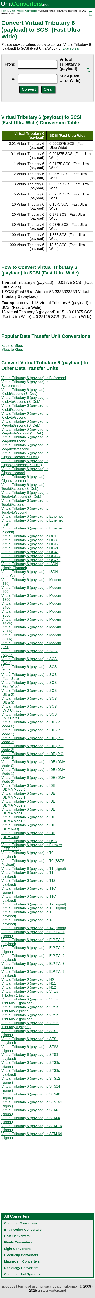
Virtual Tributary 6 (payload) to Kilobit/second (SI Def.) (24, 392)
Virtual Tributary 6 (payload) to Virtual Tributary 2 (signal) (30, 1009)
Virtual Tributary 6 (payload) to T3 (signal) (33, 908)
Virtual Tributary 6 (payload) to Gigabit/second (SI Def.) (24, 455)
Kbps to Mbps (12, 345)
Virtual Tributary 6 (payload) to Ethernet (32, 516)
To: (12, 78)
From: (10, 64)
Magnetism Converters (22, 1261)
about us (8, 1286)
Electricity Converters (21, 1255)
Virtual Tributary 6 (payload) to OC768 (30, 560)
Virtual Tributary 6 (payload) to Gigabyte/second (24, 479)
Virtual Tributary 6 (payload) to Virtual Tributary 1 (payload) (30, 1001)
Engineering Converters (23, 1229)
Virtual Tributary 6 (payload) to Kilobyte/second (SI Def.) (24, 399)
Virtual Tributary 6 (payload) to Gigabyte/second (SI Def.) (24, 463)
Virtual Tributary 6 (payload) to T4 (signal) (33, 928)
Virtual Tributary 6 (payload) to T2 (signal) (33, 904)
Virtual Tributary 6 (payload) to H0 (27, 979)
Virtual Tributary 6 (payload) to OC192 (30, 556)
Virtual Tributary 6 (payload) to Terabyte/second (24, 510)
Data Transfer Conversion (23, 10)
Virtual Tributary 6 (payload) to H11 (28, 983)
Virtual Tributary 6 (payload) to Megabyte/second (24, 447)
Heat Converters (17, 1236)
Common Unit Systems (22, 1274)
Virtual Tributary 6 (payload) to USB (29, 841)
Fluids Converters (18, 1242)
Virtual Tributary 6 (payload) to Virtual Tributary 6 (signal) (30, 1025)
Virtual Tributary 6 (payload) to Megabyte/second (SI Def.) (24, 431)
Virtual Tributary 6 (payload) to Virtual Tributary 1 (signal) (30, 993)
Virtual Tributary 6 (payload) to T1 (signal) (33, 869)
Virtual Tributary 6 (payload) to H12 (28, 987)
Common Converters (20, 1223)
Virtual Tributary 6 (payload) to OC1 (29, 536)
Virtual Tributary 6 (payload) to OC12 (29, 544)
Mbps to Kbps (12, 349)
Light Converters (17, 1249)
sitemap (70, 1286)
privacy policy (51, 1286)
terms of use (28, 1286)
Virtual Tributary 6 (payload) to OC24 (29, 548)
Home (4, 10)
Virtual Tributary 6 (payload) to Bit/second (33, 378)
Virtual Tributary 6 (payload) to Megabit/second (24, 439)
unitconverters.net (52, 1290)
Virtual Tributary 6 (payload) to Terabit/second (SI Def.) (24, 487)
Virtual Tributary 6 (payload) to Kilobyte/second (24, 415)
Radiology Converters (21, 1268)
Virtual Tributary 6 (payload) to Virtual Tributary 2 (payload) (30, 1017)
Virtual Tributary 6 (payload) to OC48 (29, 552)
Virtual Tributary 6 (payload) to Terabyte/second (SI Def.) (24, 494)
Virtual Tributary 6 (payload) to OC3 (29, 540)
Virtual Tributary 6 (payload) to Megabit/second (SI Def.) (24, 423)
